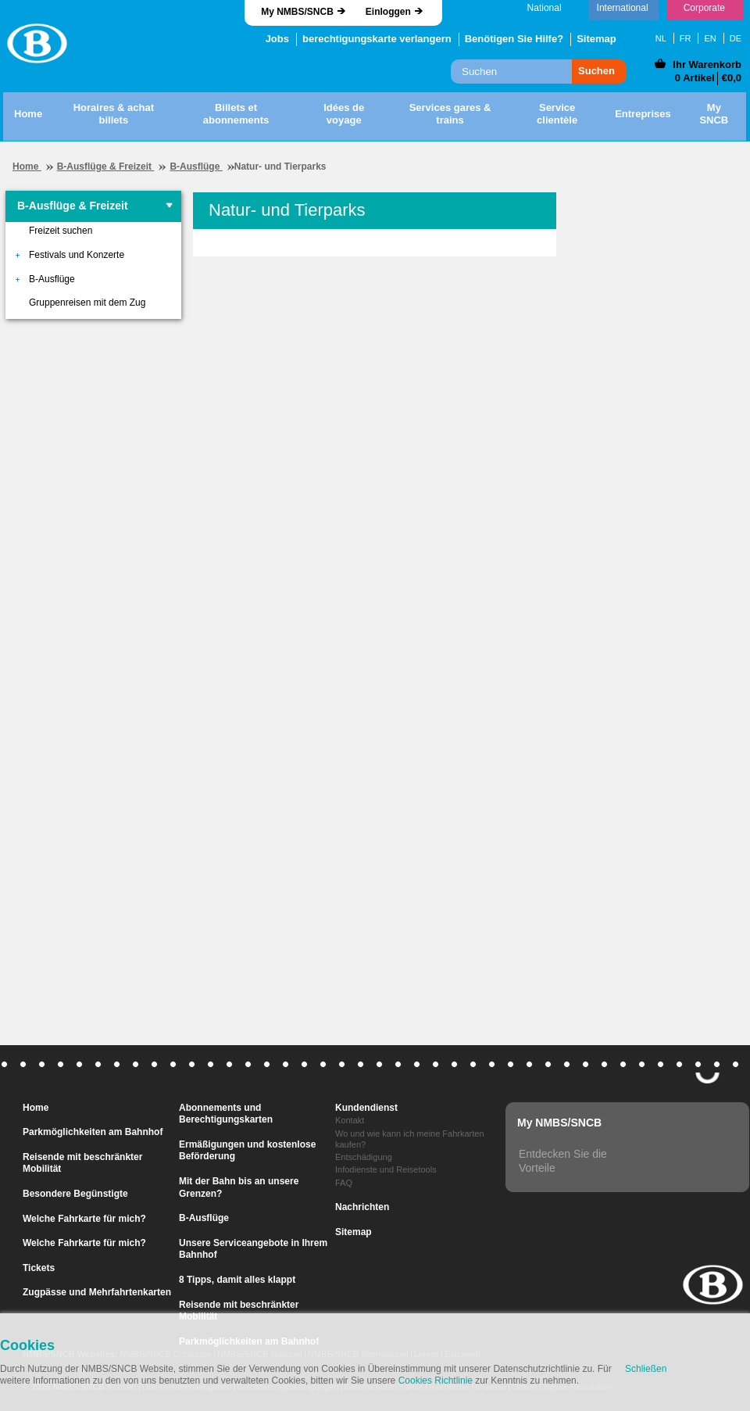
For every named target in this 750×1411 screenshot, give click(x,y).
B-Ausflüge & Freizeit (106, 166)
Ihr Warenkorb (707, 64)
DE (735, 38)
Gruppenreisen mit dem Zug (87, 302)
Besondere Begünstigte (75, 1193)
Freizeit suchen (60, 230)
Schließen (645, 1368)
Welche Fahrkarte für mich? (84, 1218)
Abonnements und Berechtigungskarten (226, 1114)
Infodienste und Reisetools (386, 1169)
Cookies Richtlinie (435, 1380)
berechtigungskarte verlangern (377, 39)
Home (26, 166)
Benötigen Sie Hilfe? (514, 39)
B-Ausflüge (196, 166)
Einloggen (388, 11)
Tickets (39, 1267)
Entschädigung (363, 1157)
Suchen (596, 71)
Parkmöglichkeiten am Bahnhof (92, 1131)
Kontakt (349, 1120)
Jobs (277, 39)
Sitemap (596, 39)
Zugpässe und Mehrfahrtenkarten (97, 1292)
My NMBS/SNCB (297, 11)
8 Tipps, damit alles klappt (237, 1279)
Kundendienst (366, 1107)
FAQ (343, 1182)
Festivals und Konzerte (76, 254)
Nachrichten (362, 1206)
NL (660, 38)
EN (710, 38)
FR (685, 38)
